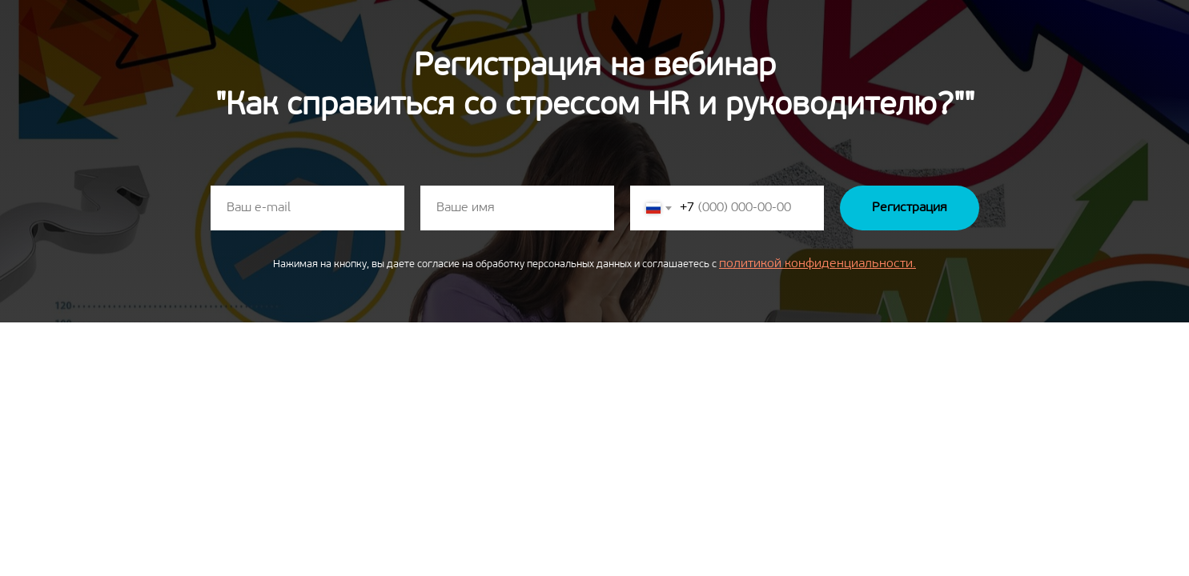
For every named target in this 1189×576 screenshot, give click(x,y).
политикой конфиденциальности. (817, 264)
